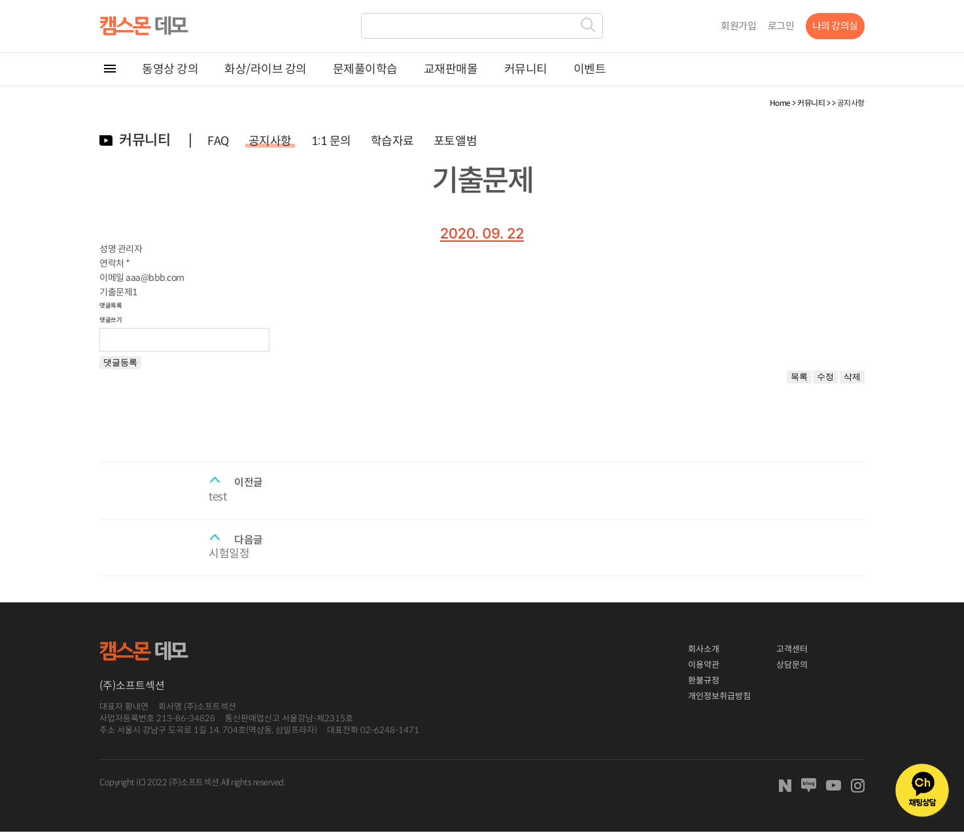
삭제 (852, 377)
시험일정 (229, 554)
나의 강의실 (835, 26)
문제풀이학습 (365, 69)
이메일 (111, 278)
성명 (107, 249)
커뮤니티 (525, 69)
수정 (825, 377)
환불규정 (703, 680)
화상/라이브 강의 (265, 69)
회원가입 (738, 26)
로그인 (781, 26)
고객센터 (792, 649)
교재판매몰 (451, 69)
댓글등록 (120, 362)
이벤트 (590, 69)
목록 (799, 377)
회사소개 (703, 649)
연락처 (113, 263)
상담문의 (792, 664)
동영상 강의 (170, 69)
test (217, 497)
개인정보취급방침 (719, 696)
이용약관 (703, 664)
